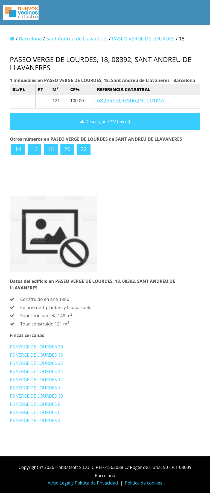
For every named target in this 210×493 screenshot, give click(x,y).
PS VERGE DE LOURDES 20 (36, 347)
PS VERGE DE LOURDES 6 (35, 412)
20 (67, 149)
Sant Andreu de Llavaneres (77, 38)
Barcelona (30, 38)
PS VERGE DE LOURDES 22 (36, 363)
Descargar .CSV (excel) (105, 122)
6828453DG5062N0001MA (130, 100)
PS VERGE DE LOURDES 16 (36, 355)
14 (18, 149)
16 (34, 149)
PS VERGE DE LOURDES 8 (35, 404)
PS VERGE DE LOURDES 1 (35, 388)
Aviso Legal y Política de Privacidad (83, 483)
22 (84, 149)
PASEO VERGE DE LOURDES (144, 38)
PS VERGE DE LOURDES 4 (35, 421)
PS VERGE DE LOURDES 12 (36, 380)
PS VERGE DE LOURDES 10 (36, 396)
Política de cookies (143, 483)
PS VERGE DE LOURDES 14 (36, 371)
